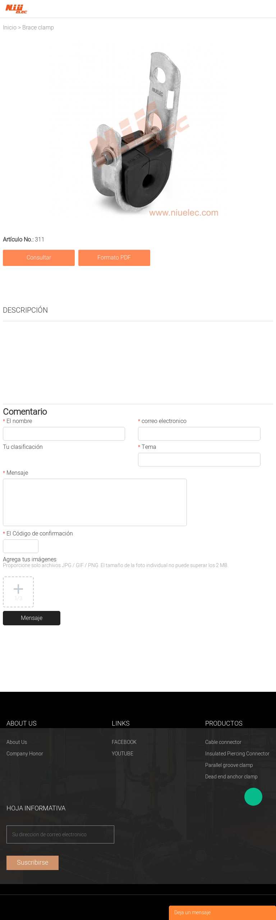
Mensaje (15, 473)
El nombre (17, 422)
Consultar (39, 257)
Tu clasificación (23, 447)
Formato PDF (114, 257)
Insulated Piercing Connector (237, 754)
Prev (12, 131)
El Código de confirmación (38, 534)
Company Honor (24, 754)
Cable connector (223, 742)
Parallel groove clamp (229, 765)
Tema (147, 447)
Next (264, 131)
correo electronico (162, 422)
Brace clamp (38, 27)
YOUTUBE (122, 754)
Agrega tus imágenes (116, 563)
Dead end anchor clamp (231, 777)
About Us (16, 742)
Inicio (10, 27)
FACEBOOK (124, 742)
